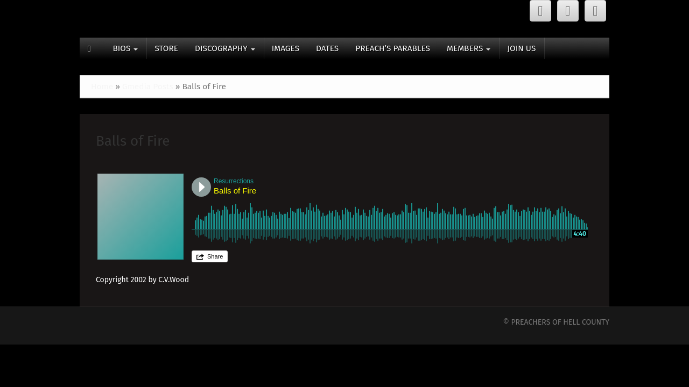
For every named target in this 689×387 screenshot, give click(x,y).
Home (102, 86)
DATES (327, 48)
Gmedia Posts (147, 86)
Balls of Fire (133, 141)
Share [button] (215, 256)
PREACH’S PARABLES (392, 48)
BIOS (125, 48)
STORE (166, 48)
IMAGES (285, 48)
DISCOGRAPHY (225, 48)
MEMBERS (468, 48)
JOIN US (521, 48)
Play (201, 187)
